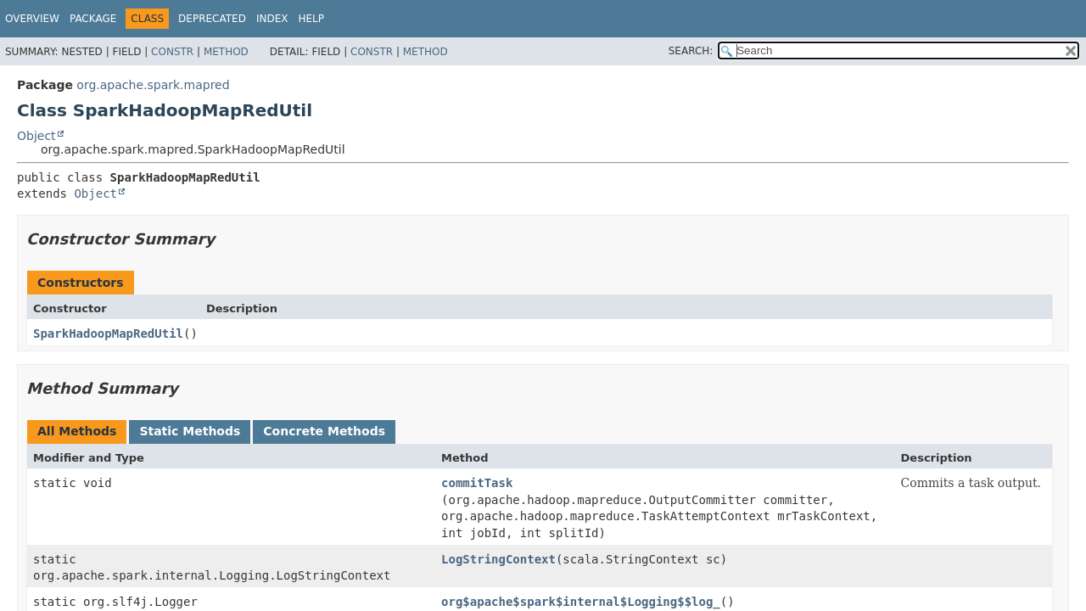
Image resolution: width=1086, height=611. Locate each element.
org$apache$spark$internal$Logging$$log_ (580, 601)
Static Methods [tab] (189, 431)
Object (36, 136)
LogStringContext (498, 559)
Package (93, 19)
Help (311, 19)
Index (272, 19)
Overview (32, 19)
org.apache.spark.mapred (152, 85)
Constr (172, 52)
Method (226, 52)
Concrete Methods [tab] (324, 431)
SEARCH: (691, 51)
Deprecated (212, 19)
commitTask (476, 483)
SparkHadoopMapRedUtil (108, 333)
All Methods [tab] (76, 431)
